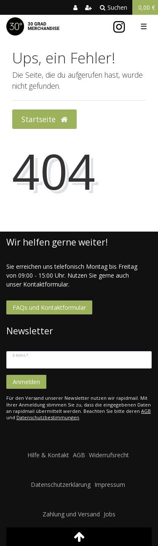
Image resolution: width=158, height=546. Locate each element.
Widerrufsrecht (109, 455)
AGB (146, 411)
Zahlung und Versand (71, 514)
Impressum (109, 484)
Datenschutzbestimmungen (47, 417)
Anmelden (26, 382)
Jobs (109, 514)
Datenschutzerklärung (61, 484)
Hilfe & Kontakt (48, 455)
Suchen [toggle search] (113, 7)
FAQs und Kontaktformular (49, 307)
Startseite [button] (44, 119)
